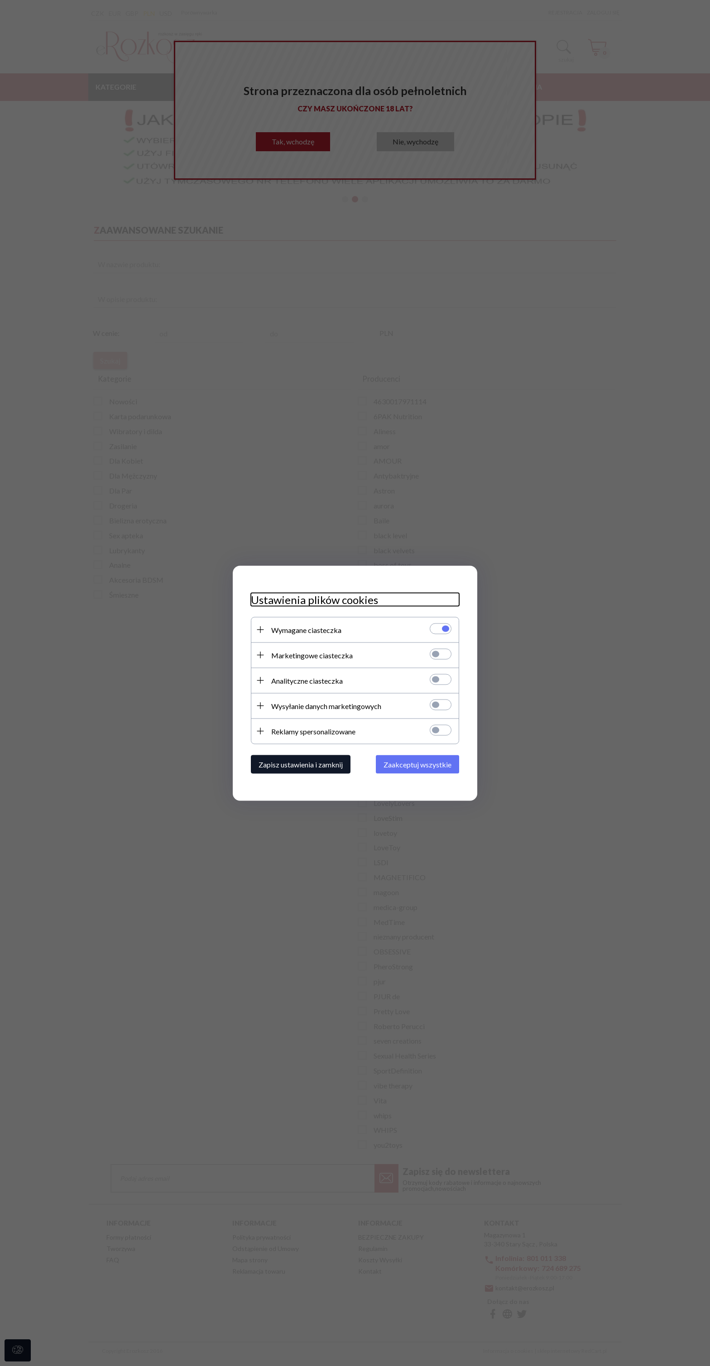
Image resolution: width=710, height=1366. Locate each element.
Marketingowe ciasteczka (312, 655)
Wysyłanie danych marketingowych (326, 705)
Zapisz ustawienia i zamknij (301, 764)
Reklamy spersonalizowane (313, 731)
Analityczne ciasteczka (307, 680)
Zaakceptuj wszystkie (417, 764)
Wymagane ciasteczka (306, 629)
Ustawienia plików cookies (314, 599)
